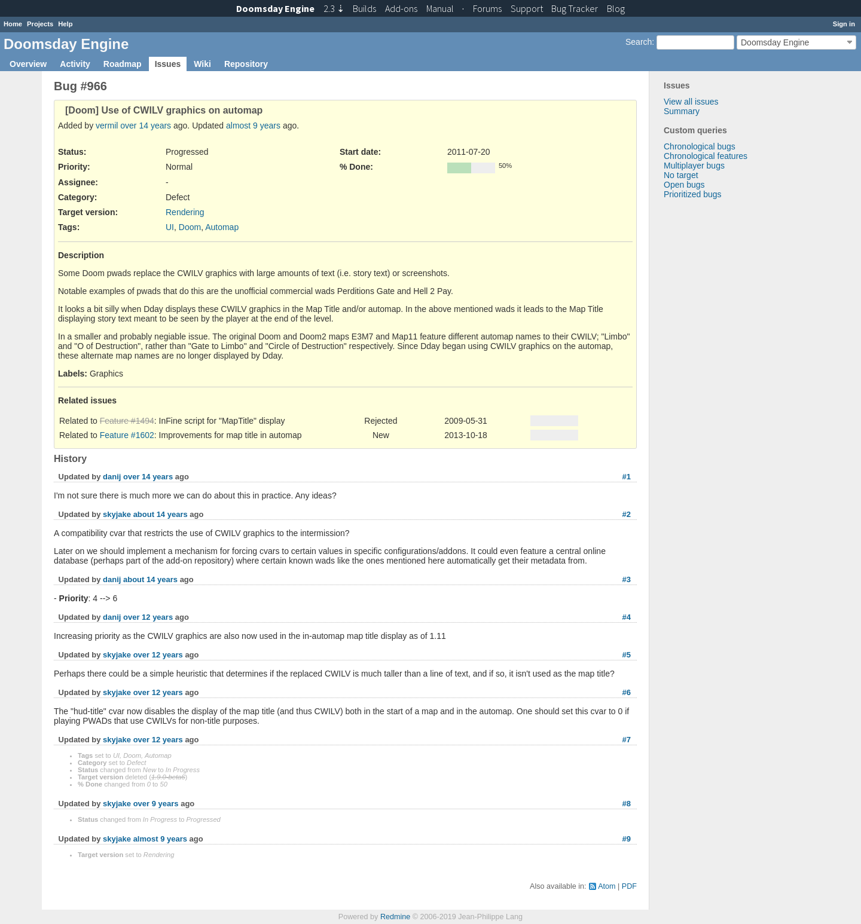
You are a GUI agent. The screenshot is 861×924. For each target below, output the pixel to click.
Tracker (574, 8)
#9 (626, 838)
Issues (168, 64)
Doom (190, 227)
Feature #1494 (127, 421)
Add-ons (401, 8)
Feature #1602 (127, 435)
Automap (222, 227)
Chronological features (705, 156)
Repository (246, 64)
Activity (75, 64)
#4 (626, 617)
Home (13, 23)
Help (65, 23)
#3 (626, 579)
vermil (107, 125)
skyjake (117, 514)
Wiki (202, 64)
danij (112, 476)
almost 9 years (253, 125)
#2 (626, 514)
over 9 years (156, 803)
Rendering (185, 212)
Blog (616, 8)
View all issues (691, 101)
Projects (40, 23)
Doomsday (275, 8)
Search (638, 42)
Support (527, 8)
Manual (440, 8)
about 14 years (160, 514)
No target (681, 175)
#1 (626, 476)
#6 (626, 692)
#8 (626, 803)
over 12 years (148, 617)
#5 (626, 654)
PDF (629, 886)
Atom (606, 886)
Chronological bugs (699, 146)
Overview (28, 64)
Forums (487, 8)
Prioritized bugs (693, 194)
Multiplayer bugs (694, 165)
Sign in (844, 23)
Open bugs (684, 184)
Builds (364, 8)
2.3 (333, 8)
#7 (626, 739)
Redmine (395, 917)
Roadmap (122, 64)
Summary (682, 111)
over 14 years (145, 125)
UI (170, 227)
